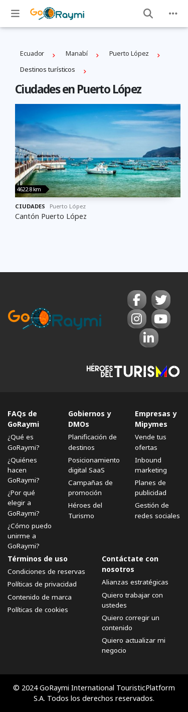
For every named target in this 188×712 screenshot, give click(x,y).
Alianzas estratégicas (135, 581)
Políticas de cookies (38, 609)
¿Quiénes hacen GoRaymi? (24, 470)
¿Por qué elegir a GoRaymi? (24, 502)
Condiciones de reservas (46, 571)
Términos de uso (38, 558)
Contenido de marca (40, 597)
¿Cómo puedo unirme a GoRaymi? (30, 535)
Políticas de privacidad (42, 583)
